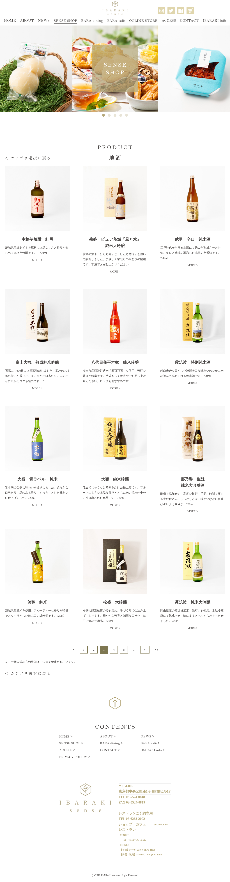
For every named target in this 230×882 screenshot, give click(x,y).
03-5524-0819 (135, 801)
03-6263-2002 (135, 816)
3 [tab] (115, 115)
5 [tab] (126, 115)
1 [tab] (103, 115)
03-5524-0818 (135, 796)
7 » (156, 649)
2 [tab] (109, 115)
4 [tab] (121, 115)
